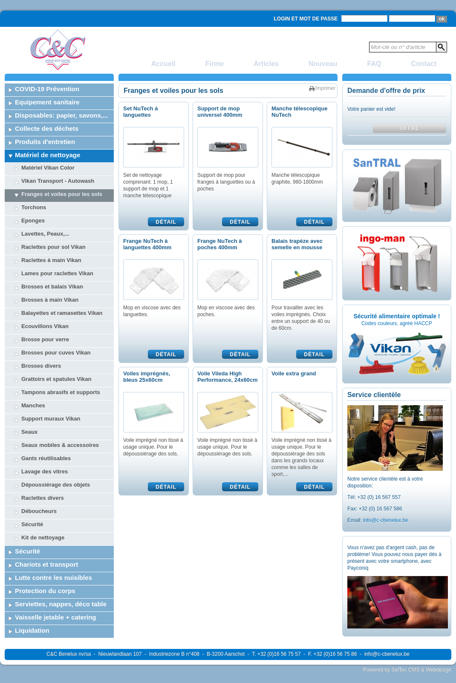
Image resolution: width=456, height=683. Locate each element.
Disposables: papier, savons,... (61, 115)
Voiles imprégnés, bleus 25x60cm (146, 376)
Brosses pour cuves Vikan (55, 352)
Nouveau (323, 63)
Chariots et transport (46, 564)
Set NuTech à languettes (140, 111)
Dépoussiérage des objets (55, 484)
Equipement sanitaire (47, 102)
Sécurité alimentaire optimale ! (396, 316)
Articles (266, 63)
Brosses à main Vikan (49, 300)
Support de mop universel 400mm (219, 111)
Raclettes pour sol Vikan (53, 247)
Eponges (33, 220)
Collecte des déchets (46, 128)
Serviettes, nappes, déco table (61, 604)
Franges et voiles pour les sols (61, 194)
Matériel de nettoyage (47, 155)
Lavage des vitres (44, 471)
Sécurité (32, 524)
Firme (214, 63)
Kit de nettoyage (42, 537)
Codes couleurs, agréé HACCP (396, 323)
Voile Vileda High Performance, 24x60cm (227, 376)
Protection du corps (45, 590)
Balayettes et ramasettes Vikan (62, 313)
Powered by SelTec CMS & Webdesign (407, 670)
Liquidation (32, 630)
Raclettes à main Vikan (51, 260)
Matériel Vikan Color (48, 167)
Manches (33, 405)
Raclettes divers (42, 498)
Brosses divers (41, 366)
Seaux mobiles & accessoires (60, 445)
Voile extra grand (293, 373)
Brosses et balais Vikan (52, 286)
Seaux (29, 432)
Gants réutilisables (46, 458)
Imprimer (325, 88)
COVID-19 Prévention (47, 88)
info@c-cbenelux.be (385, 520)
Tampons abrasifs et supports (60, 392)
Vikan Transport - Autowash (57, 181)
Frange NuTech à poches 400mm (219, 244)
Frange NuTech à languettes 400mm (147, 244)
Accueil (163, 63)
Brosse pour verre (45, 339)
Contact (423, 63)
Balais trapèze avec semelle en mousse (297, 244)
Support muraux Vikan (50, 418)
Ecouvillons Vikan (45, 326)
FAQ (374, 63)
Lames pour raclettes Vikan (57, 273)
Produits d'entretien (45, 141)
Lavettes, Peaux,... (45, 234)
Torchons (33, 207)
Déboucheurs (39, 511)
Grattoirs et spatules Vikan (56, 379)
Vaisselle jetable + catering (55, 617)
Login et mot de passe (306, 19)
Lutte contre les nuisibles (53, 577)
